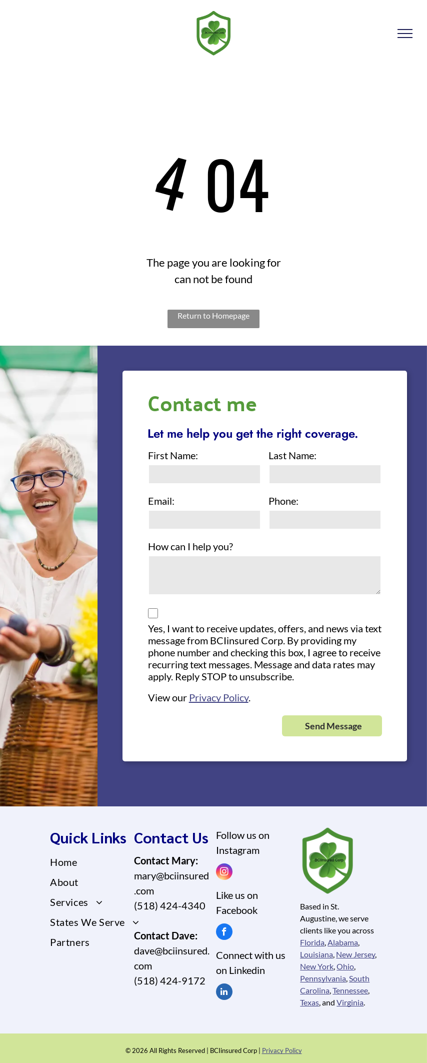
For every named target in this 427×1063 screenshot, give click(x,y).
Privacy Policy (218, 697)
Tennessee (350, 990)
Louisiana (316, 954)
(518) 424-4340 (170, 905)
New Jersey (355, 954)
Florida (312, 942)
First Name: (173, 455)
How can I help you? (190, 546)
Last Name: (292, 455)
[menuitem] (95, 862)
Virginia (350, 1002)
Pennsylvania (323, 978)
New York (317, 966)
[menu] (405, 34)
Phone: (283, 501)
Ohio (345, 966)
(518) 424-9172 (170, 980)
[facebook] (224, 932)
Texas (309, 1002)
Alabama (343, 942)
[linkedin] (224, 992)
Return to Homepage (214, 315)
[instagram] (224, 872)
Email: (161, 501)
